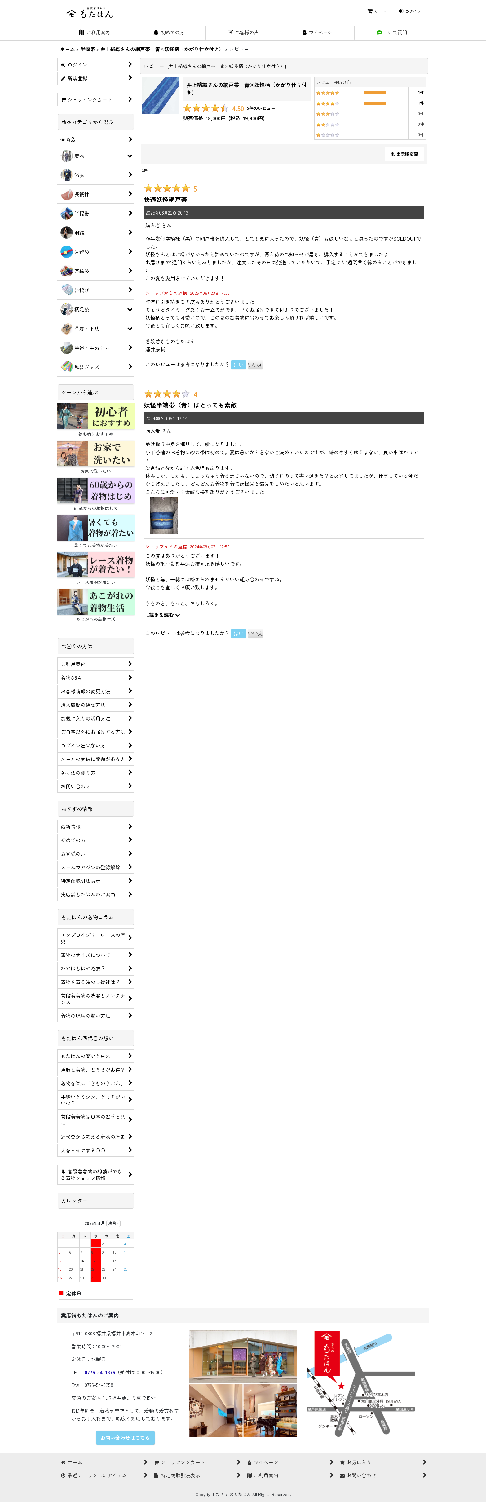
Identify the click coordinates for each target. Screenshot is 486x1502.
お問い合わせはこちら (125, 1437)
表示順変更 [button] (404, 154)
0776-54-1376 (100, 1372)
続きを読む (164, 614)
